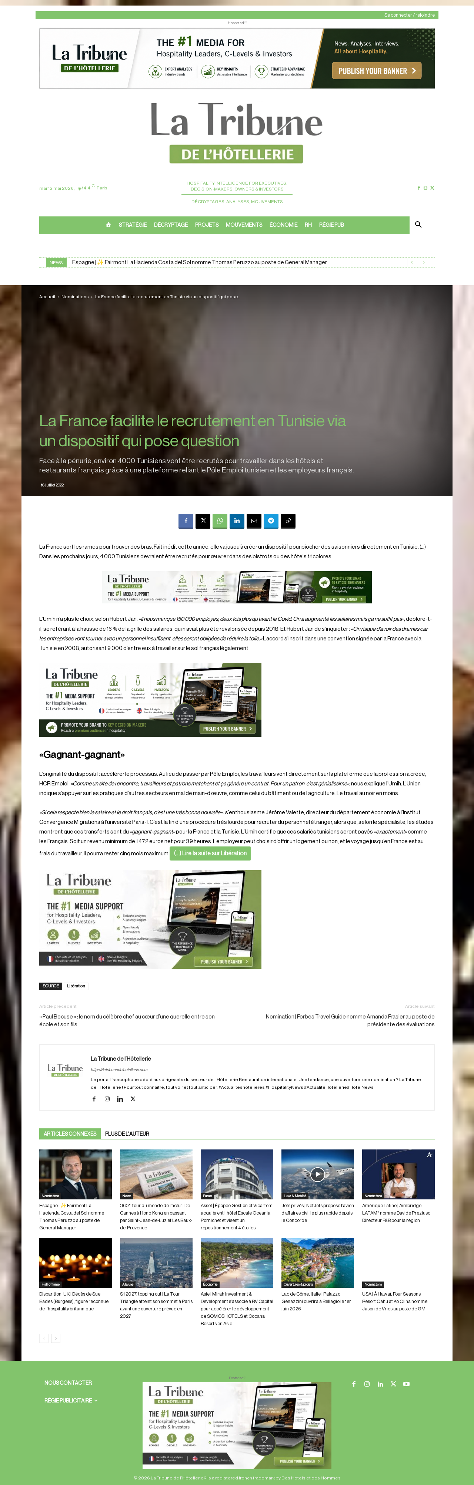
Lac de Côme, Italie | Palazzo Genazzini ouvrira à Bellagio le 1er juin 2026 (316, 1301)
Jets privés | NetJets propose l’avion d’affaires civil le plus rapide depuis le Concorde (317, 1213)
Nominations (75, 296)
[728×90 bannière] (237, 1425)
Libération (76, 986)
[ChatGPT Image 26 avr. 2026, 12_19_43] (237, 88)
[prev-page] (44, 1338)
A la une (127, 1284)
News (126, 1196)
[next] (423, 262)
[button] (418, 225)
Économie (210, 1284)
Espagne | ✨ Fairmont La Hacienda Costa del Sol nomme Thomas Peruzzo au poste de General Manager (199, 262)
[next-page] (55, 1338)
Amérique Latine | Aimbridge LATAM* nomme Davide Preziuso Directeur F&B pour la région (396, 1213)
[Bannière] (237, 609)
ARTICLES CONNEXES (70, 1134)
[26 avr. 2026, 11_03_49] (237, 700)
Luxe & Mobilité (295, 1196)
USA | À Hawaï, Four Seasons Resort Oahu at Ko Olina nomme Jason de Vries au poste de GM (394, 1301)
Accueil (47, 296)
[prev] (411, 262)
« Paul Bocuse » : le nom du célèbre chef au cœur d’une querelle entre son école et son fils (127, 1020)
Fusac (207, 1196)
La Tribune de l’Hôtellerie (121, 1059)
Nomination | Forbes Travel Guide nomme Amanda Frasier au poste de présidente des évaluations (350, 1020)
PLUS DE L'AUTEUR (127, 1134)
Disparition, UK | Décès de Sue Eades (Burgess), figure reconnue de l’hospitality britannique (74, 1301)
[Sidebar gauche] (237, 919)
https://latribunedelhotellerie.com (119, 1070)
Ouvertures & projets (298, 1284)
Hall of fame (50, 1284)
